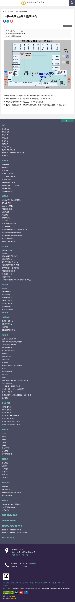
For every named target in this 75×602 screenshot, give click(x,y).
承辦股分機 (5, 164)
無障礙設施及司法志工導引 (10, 185)
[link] (4, 21)
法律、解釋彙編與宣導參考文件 (12, 342)
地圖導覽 (5, 167)
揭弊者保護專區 (7, 495)
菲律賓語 (5, 451)
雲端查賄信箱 (6, 218)
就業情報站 (5, 510)
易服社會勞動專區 (7, 309)
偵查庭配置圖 (6, 179)
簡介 (3, 125)
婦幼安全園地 (6, 291)
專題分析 (5, 475)
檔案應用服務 (6, 226)
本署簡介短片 (6, 410)
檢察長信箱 (5, 212)
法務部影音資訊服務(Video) (11, 424)
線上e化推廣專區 (7, 206)
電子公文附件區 (7, 392)
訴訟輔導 (5, 246)
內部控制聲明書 (7, 383)
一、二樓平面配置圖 (8, 176)
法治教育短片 (6, 407)
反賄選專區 (6, 317)
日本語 (4, 442)
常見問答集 (44, 583)
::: (1, 1)
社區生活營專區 (7, 300)
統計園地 (5, 459)
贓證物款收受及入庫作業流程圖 (12, 365)
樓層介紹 (5, 170)
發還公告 (5, 362)
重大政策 (5, 156)
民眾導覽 (10, 11)
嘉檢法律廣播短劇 (8, 418)
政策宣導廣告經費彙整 (9, 345)
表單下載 (5, 253)
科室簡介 (5, 141)
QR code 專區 (6, 203)
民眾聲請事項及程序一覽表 (10, 265)
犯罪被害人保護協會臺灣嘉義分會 (13, 153)
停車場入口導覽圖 (7, 173)
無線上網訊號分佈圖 (21, 11)
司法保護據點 (6, 294)
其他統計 (5, 472)
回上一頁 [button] (68, 26)
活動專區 (5, 312)
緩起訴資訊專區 (7, 303)
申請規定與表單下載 (8, 347)
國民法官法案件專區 (8, 241)
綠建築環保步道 (7, 191)
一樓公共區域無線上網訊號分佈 (21, 16)
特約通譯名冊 (6, 277)
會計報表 (5, 374)
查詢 (72, 3)
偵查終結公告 (6, 356)
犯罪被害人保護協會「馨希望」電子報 (14, 533)
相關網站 (5, 477)
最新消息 (5, 353)
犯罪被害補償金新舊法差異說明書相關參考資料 (17, 280)
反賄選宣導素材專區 (8, 330)
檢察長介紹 (5, 129)
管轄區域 (5, 138)
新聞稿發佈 (5, 359)
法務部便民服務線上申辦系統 (11, 200)
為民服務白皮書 (7, 209)
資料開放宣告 (14, 583)
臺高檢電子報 (52, 583)
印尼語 (4, 433)
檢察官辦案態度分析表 (9, 224)
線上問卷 (5, 221)
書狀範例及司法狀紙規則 (10, 256)
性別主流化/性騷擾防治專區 (11, 386)
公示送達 (5, 398)
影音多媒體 (6, 403)
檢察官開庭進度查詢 (8, 507)
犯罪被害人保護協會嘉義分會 (12, 526)
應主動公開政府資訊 (8, 350)
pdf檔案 (52, 96)
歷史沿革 (5, 135)
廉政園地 (5, 486)
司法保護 (5, 285)
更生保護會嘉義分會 (8, 150)
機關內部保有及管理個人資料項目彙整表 (15, 380)
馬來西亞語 (5, 448)
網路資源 (5, 500)
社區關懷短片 (6, 413)
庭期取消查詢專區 (7, 238)
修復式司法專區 (7, 297)
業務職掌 (5, 144)
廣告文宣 (5, 368)
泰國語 (4, 439)
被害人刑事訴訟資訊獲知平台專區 (13, 235)
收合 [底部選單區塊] (67, 121)
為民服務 (5, 196)
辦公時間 (25, 555)
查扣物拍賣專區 (7, 371)
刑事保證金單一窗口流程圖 (10, 268)
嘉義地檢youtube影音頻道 (10, 415)
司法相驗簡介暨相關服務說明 (11, 232)
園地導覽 (5, 463)
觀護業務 (5, 288)
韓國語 (4, 445)
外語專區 (5, 429)
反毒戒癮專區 (6, 306)
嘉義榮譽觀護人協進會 (9, 515)
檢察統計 (5, 466)
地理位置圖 (16, 555)
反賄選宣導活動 (7, 324)
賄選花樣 (5, 327)
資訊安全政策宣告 (35, 583)
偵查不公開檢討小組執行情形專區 (13, 389)
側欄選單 (2, 3)
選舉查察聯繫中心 (7, 321)
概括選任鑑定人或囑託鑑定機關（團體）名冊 (16, 395)
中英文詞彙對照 (7, 454)
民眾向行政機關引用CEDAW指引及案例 (14, 229)
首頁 (4, 11)
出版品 (4, 377)
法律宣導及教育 (7, 489)
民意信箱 (5, 215)
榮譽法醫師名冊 (7, 274)
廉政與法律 (6, 482)
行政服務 (5, 469)
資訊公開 (5, 335)
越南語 (4, 436)
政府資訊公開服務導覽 (9, 339)
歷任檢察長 (5, 132)
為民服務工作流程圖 (8, 271)
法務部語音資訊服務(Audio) (11, 421)
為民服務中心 (6, 147)
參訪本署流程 (6, 188)
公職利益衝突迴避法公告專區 (11, 492)
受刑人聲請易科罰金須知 (10, 262)
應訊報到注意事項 (7, 259)
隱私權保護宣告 (24, 583)
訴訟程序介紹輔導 (7, 250)
